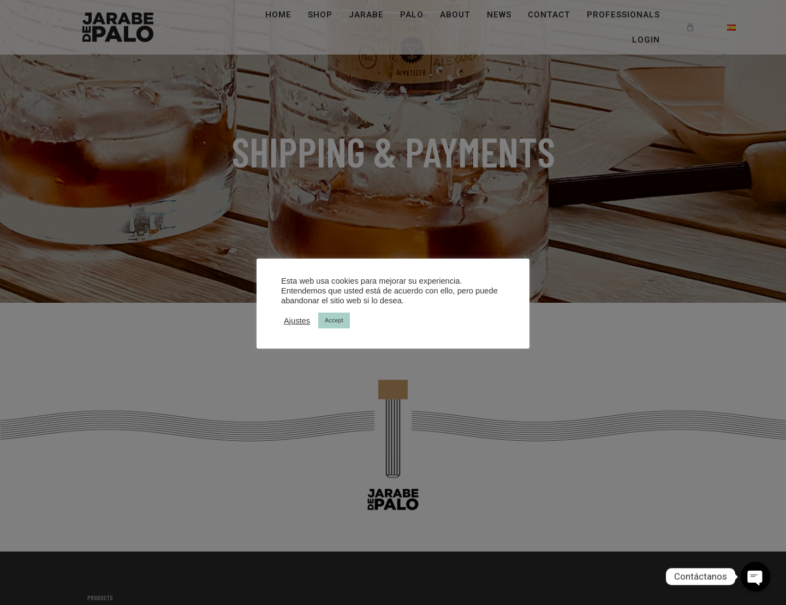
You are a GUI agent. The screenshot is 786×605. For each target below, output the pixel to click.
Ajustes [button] (297, 320)
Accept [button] (334, 320)
